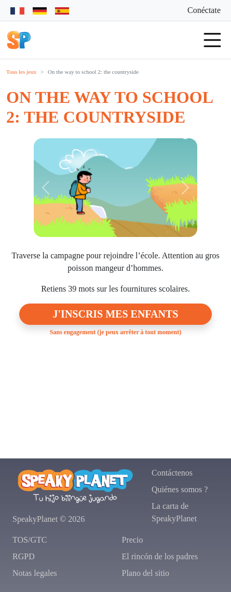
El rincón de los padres (160, 556)
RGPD (23, 556)
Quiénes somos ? (180, 489)
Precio (132, 539)
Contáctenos (172, 472)
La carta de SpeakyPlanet (174, 512)
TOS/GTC (29, 539)
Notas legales (34, 573)
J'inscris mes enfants (116, 314)
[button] (18, 40)
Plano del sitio (146, 573)
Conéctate (204, 10)
